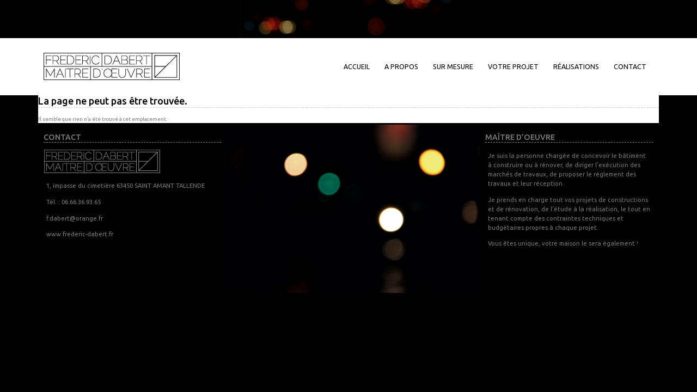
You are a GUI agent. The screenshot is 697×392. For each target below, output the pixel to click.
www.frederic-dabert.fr (79, 233)
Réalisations (576, 66)
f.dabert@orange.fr (74, 218)
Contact (630, 66)
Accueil (357, 66)
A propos (401, 66)
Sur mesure (453, 66)
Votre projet (513, 66)
